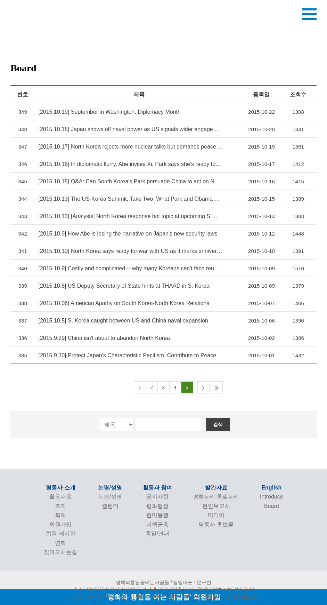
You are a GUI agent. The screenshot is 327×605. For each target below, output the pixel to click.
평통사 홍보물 (215, 524)
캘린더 (110, 506)
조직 (60, 506)
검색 (218, 424)
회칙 (60, 515)
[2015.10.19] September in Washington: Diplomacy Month (109, 112)
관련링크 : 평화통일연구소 (231, 596)
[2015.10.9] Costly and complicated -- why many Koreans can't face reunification (130, 268)
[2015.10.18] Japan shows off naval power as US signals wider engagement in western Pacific (130, 129)
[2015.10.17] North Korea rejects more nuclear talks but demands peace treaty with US (130, 147)
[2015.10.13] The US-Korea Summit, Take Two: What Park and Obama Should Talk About (130, 199)
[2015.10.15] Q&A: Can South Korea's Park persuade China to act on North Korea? (130, 181)
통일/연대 (157, 533)
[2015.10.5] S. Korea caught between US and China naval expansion (123, 321)
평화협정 (157, 506)
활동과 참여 (157, 487)
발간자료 (216, 487)
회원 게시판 (60, 533)
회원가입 (60, 524)
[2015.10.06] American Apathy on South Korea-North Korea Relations (123, 303)
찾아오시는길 (60, 552)
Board (271, 506)
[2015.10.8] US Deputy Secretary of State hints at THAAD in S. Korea (123, 286)
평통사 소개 (60, 487)
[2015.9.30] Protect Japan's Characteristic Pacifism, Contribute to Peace (127, 355)
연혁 (60, 543)
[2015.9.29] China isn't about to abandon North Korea (104, 338)
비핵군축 (157, 524)
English (271, 487)
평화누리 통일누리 (216, 496)
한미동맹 (157, 515)
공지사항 (157, 496)
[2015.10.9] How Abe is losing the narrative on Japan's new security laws (127, 234)
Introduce (271, 496)
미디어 (216, 515)
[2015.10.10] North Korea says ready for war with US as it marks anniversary (130, 251)
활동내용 (60, 496)
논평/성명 (110, 487)
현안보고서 (216, 506)
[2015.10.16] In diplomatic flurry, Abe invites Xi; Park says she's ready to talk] (130, 164)
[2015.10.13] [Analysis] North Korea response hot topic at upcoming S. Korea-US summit (130, 216)
